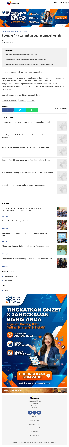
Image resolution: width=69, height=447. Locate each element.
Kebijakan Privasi (34, 424)
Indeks (7, 290)
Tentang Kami (34, 420)
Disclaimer (34, 432)
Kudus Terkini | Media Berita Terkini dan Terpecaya (40, 442)
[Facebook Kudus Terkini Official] (30, 413)
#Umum (31, 100)
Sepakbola (9, 281)
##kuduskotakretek (9, 100)
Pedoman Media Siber (34, 428)
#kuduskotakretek (12, 31)
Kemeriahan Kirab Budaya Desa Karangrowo (21, 54)
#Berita (22, 100)
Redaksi (34, 416)
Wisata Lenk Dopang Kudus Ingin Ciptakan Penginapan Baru (26, 59)
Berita (21, 31)
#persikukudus (11, 276)
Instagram (34, 405)
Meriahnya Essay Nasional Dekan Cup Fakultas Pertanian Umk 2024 (29, 64)
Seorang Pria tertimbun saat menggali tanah (31, 35)
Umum (26, 31)
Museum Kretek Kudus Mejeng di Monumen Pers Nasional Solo (27, 259)
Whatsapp (34, 408)
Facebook (34, 403)
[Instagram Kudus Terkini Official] (34, 413)
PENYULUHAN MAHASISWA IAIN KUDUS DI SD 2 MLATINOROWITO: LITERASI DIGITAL (21, 209)
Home (4, 31)
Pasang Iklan (34, 435)
